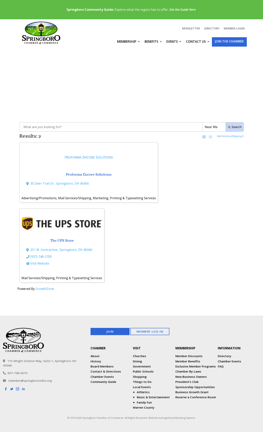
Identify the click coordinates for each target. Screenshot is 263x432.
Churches (139, 356)
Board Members (102, 366)
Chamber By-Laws (188, 371)
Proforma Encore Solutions (89, 174)
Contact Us (196, 41)
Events (172, 41)
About (95, 356)
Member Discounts (189, 356)
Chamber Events (102, 377)
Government (142, 366)
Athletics (143, 392)
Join (110, 331)
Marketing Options (184, 418)
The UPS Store (62, 240)
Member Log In (150, 331)
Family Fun (144, 402)
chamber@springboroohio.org (27, 380)
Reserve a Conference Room (195, 397)
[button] (204, 137)
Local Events (142, 387)
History (96, 361)
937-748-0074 (15, 373)
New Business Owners (191, 377)
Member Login (234, 28)
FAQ (221, 366)
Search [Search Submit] (235, 127)
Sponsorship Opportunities (195, 387)
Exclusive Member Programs (195, 366)
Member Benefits (187, 361)
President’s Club (187, 382)
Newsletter (191, 28)
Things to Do (142, 382)
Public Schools (143, 371)
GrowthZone (45, 289)
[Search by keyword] (111, 127)
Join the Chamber (229, 41)
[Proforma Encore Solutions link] (89, 158)
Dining (137, 361)
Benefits (151, 41)
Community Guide (103, 382)
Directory (211, 28)
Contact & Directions (106, 371)
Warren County (143, 407)
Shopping (140, 377)
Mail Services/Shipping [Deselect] (230, 136)
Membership (126, 41)
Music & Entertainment (153, 397)
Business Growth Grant (192, 392)
